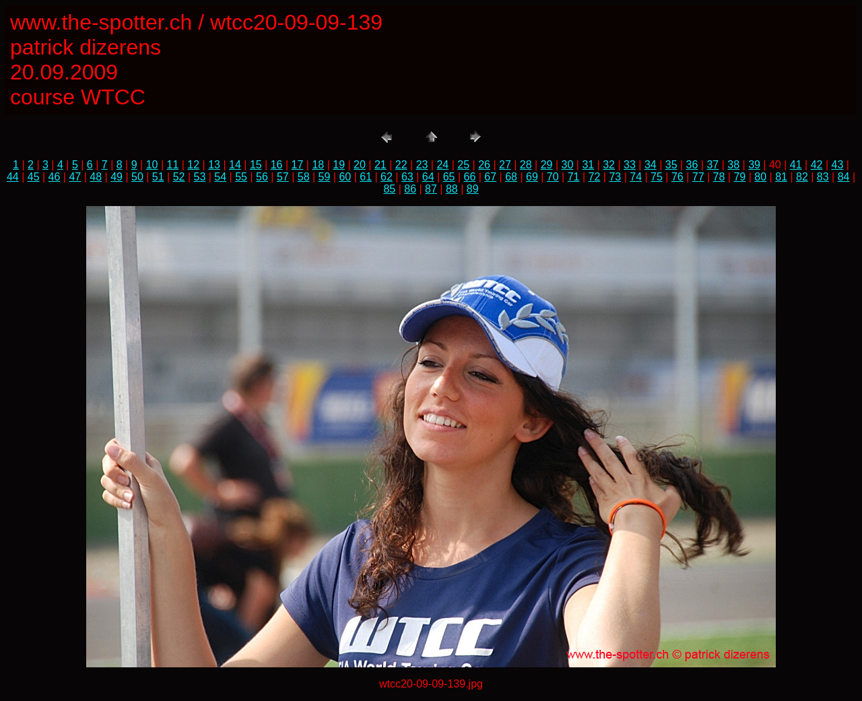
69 (532, 176)
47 (75, 176)
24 (442, 164)
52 (179, 176)
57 (283, 176)
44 (13, 176)
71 (574, 176)
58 (304, 176)
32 (609, 164)
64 (428, 176)
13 (214, 164)
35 (671, 164)
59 (325, 176)
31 (588, 164)
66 (469, 176)
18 (318, 164)
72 (595, 176)
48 (96, 176)
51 (158, 176)
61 (366, 176)
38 (733, 164)
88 (452, 189)
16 (277, 164)
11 (173, 164)
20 (360, 164)
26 (484, 164)
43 (838, 164)
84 (844, 176)
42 (817, 164)
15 (256, 164)
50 (137, 176)
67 (490, 176)
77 (698, 176)
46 (54, 176)
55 (241, 176)
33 (630, 164)
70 (553, 176)
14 (235, 164)
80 (760, 176)
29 (547, 164)
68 (511, 176)
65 (449, 176)
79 (739, 176)
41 (796, 164)
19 (339, 164)
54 (220, 176)
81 (781, 176)
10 (152, 164)
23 (422, 164)
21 (380, 164)
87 (431, 189)
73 (615, 176)
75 (657, 176)
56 (262, 176)
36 (692, 164)
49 (116, 176)
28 (526, 164)
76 (677, 176)
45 (34, 176)
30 (568, 164)
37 (712, 164)
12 (193, 164)
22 (401, 164)
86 (410, 189)
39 (754, 164)
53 (200, 176)
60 (345, 176)
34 (650, 164)
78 (719, 176)
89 (473, 189)
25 (463, 164)
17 (298, 164)
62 (386, 176)
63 (407, 176)
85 (389, 189)
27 (505, 164)
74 (636, 176)
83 (823, 176)
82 (802, 176)
